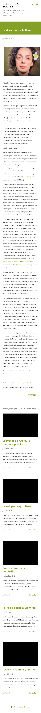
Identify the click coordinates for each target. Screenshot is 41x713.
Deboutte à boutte (11, 5)
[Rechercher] (32, 4)
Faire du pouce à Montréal (19, 607)
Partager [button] (32, 395)
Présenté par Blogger (20, 707)
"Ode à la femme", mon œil (20, 669)
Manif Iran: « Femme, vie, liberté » (21, 383)
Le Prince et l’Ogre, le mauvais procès (16, 442)
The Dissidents (26, 177)
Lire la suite (33, 468)
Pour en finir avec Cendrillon (14, 569)
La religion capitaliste (17, 506)
